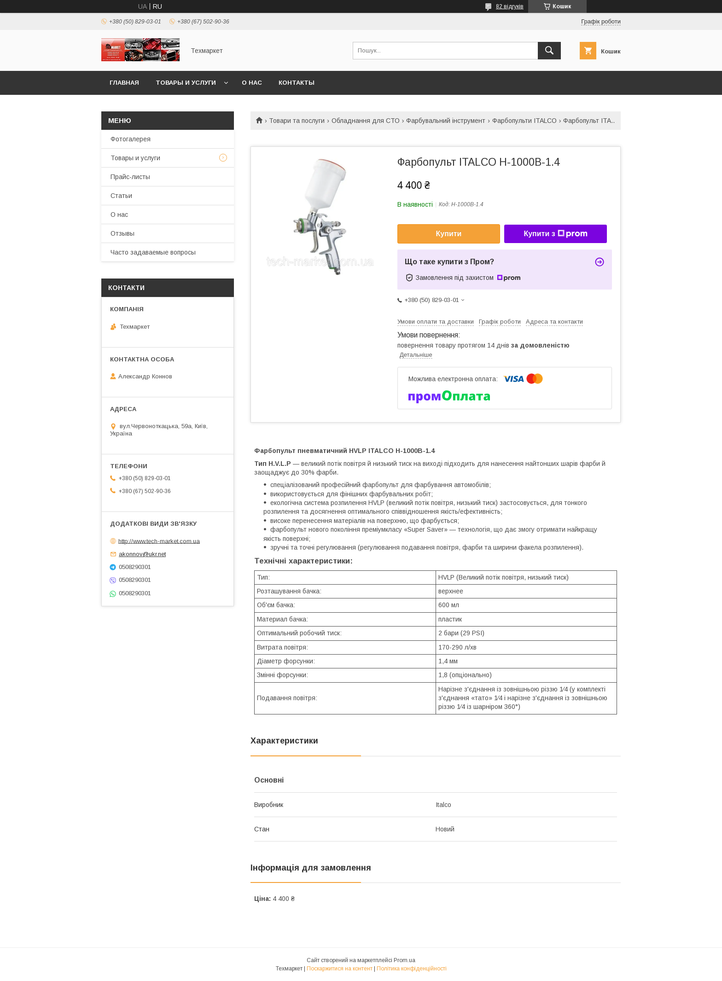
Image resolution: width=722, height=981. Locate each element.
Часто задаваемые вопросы (153, 252)
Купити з (555, 234)
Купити (449, 234)
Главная (124, 82)
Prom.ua (404, 960)
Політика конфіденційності (412, 968)
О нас (252, 82)
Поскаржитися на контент (340, 968)
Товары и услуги (186, 82)
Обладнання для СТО (366, 120)
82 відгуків (510, 6)
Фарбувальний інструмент (445, 120)
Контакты (296, 82)
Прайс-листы (130, 176)
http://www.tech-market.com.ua (159, 540)
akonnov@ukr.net (142, 554)
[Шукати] (549, 50)
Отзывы (122, 233)
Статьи (121, 195)
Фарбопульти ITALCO (524, 120)
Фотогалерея (131, 139)
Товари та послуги (297, 120)
